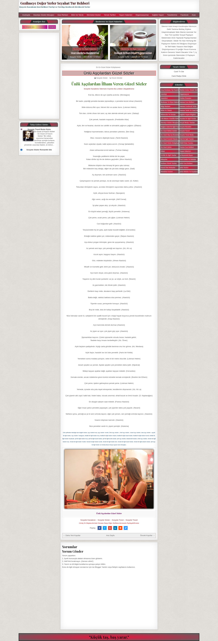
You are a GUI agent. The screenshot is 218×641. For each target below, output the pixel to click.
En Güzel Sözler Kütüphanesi (109, 67)
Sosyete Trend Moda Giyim (39, 129)
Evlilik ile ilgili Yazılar (168, 155)
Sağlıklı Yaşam (158, 15)
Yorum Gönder (117, 78)
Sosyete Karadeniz (88, 520)
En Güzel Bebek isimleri (169, 131)
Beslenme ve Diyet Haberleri (85, 49)
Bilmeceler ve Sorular (168, 115)
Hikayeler (164, 159)
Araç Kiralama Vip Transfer (170, 90)
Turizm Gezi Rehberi (187, 147)
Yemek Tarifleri (110, 15)
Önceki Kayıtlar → (147, 535)
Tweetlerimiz (172, 15)
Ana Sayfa (110, 535)
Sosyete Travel (132, 520)
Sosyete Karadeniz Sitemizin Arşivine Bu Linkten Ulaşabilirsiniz (109, 89)
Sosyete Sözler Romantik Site (39, 150)
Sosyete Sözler (75, 57)
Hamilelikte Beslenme (85, 53)
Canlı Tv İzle (179, 72)
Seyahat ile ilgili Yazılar (188, 119)
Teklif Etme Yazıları (186, 143)
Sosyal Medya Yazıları (187, 123)
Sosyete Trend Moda (187, 135)
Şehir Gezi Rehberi (186, 163)
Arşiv (194, 15)
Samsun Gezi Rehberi (187, 102)
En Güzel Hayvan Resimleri (170, 135)
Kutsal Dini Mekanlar (168, 168)
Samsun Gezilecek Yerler (188, 106)
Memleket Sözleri (94, 15)
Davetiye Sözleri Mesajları (43, 15)
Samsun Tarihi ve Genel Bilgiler (190, 110)
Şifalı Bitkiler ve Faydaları (189, 172)
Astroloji (164, 94)
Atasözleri (164, 98)
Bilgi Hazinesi (165, 106)
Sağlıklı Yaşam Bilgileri (188, 115)
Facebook (184, 15)
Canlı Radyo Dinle (179, 76)
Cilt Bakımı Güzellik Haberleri (171, 119)
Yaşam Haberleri (125, 15)
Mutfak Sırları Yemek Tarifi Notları (192, 90)
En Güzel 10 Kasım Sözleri (44, 132)
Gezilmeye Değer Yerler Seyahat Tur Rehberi (54, 3)
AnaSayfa (26, 15)
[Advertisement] (146, 6)
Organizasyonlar (142, 15)
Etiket (163, 151)
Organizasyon (184, 94)
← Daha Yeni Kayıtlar (71, 535)
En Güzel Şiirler (166, 147)
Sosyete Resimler (185, 127)
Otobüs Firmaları (185, 98)
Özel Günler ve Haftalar (188, 159)
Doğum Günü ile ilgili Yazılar (171, 127)
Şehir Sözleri (184, 168)
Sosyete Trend (118, 520)
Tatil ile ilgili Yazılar (187, 139)
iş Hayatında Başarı (186, 155)
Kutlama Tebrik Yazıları (169, 163)
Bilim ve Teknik (77, 15)
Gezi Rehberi (63, 15)
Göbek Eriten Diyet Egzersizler (133, 53)
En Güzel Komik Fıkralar (169, 139)
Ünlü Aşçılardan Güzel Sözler (109, 73)
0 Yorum (97, 57)
